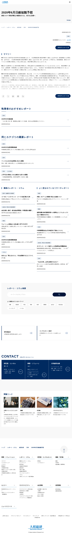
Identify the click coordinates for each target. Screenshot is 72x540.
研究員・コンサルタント (44, 457)
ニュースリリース (6, 506)
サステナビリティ (24, 485)
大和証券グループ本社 (63, 515)
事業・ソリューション (7, 457)
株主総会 (61, 304)
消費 (10, 304)
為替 (38, 304)
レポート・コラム (11, 27)
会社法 (52, 304)
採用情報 (58, 485)
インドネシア (12, 308)
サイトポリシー (26, 515)
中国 (24, 304)
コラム (4, 252)
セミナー (4, 485)
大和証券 (37, 517)
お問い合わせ (6, 515)
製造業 (17, 304)
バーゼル (22, 308)
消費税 (44, 304)
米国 (4, 220)
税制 (39, 209)
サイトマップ (36, 515)
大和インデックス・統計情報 (48, 515)
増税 (31, 304)
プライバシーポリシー (16, 515)
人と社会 (10, 171)
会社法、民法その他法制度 (9, 207)
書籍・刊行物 (59, 457)
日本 (25, 27)
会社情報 (40, 485)
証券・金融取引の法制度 (8, 193)
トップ (2, 27)
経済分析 (19, 27)
